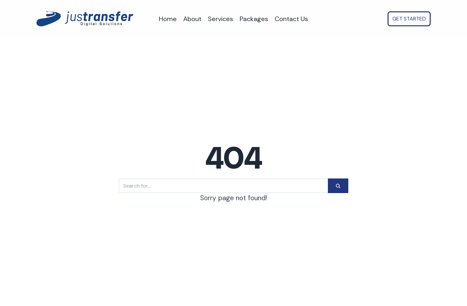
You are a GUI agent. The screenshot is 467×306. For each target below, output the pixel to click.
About (192, 19)
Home (168, 19)
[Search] (223, 185)
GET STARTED (409, 18)
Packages (254, 19)
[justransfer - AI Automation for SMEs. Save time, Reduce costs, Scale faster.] (85, 19)
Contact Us (291, 19)
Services (220, 19)
